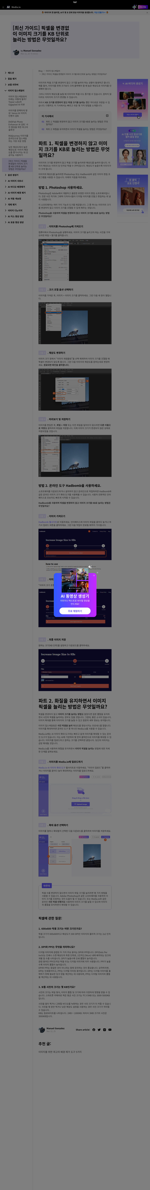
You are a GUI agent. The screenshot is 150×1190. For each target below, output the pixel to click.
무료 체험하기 (75, 611)
